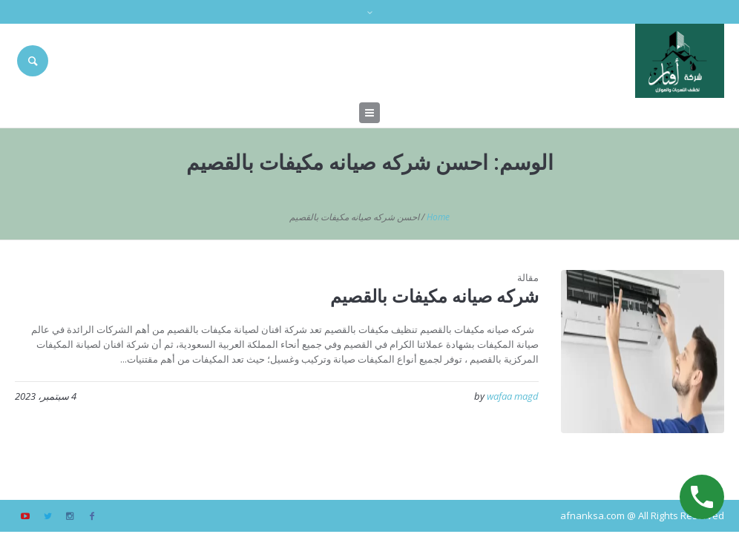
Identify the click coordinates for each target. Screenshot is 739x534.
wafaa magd (513, 396)
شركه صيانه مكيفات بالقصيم (434, 295)
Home (438, 217)
